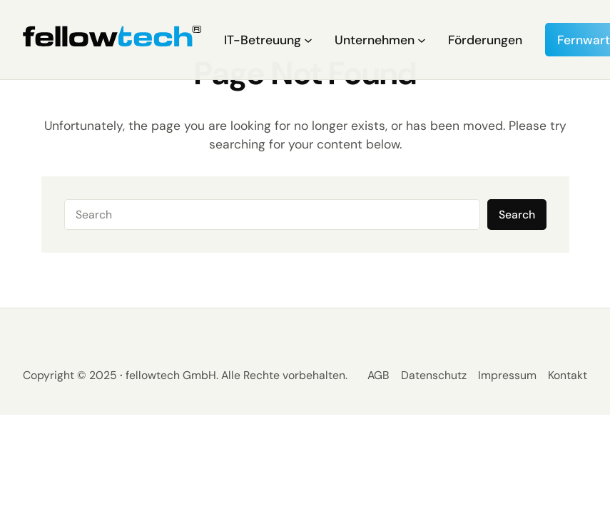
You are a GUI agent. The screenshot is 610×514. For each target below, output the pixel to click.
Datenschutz (434, 375)
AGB (378, 375)
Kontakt (567, 375)
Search (517, 214)
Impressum (507, 375)
